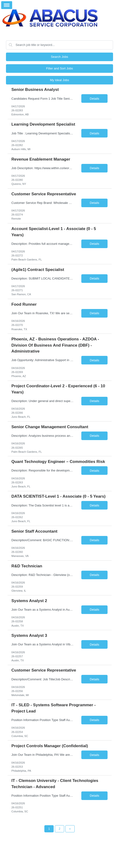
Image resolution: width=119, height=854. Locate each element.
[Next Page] (70, 828)
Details (94, 98)
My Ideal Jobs (59, 80)
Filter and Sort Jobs (59, 68)
